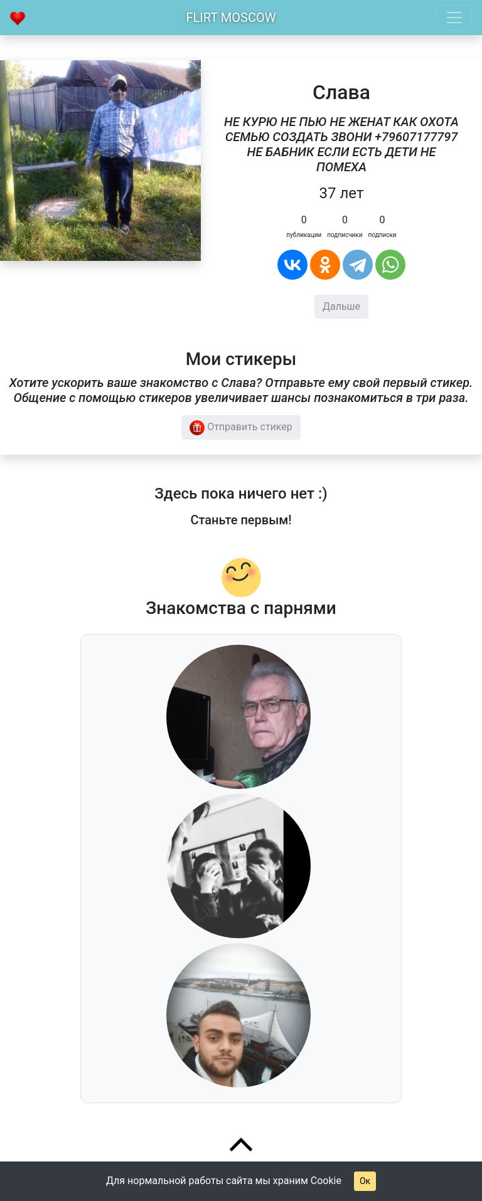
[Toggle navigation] (454, 17)
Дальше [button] (341, 306)
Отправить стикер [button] (241, 427)
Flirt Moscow (231, 17)
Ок (365, 1181)
